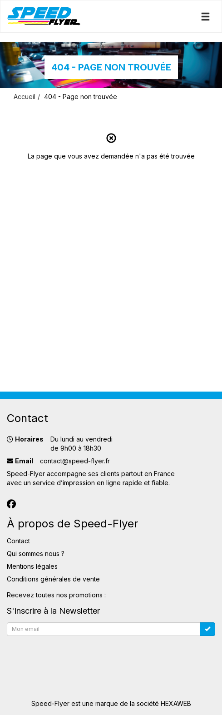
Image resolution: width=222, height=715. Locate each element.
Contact (18, 541)
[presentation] (76, 657)
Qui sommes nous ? (35, 553)
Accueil (24, 96)
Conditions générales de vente (53, 579)
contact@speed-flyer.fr (75, 461)
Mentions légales (32, 566)
